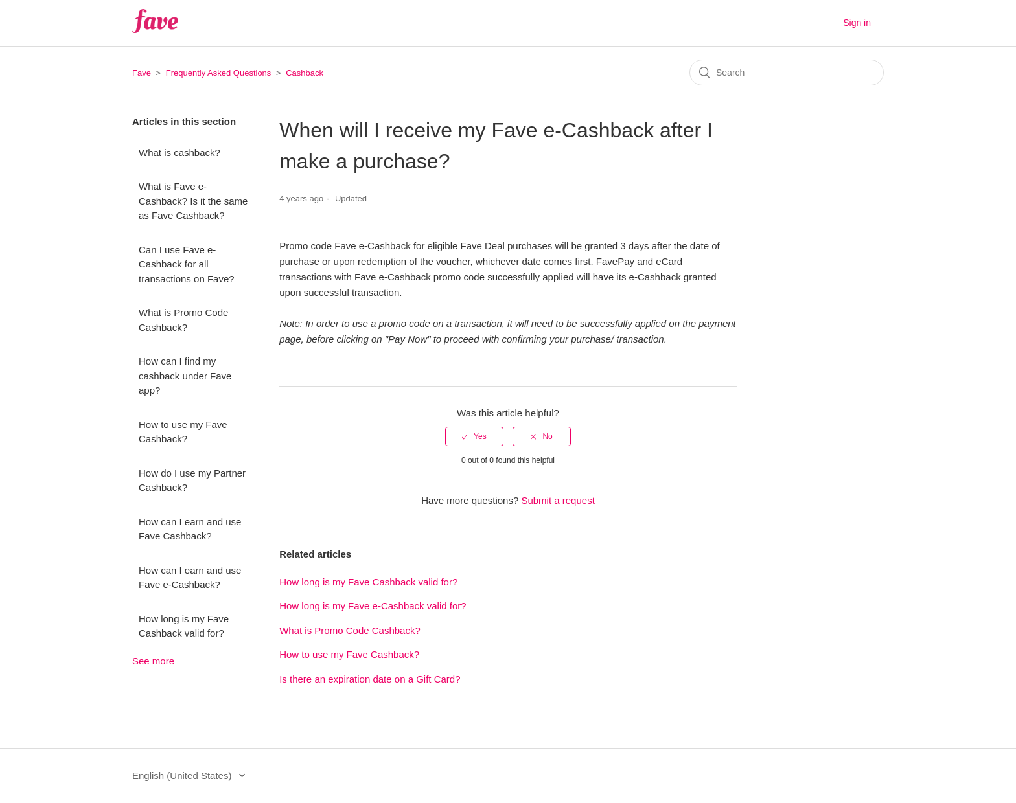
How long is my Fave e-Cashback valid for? (372, 605)
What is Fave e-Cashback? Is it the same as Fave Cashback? (193, 201)
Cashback (304, 73)
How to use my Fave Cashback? (183, 432)
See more (153, 660)
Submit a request (557, 500)
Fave (141, 73)
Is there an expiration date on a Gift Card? (369, 678)
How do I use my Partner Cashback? (192, 480)
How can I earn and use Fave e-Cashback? (190, 578)
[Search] (786, 72)
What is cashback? (179, 152)
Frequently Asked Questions (218, 73)
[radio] (474, 436)
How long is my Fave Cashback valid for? (184, 626)
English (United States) (183, 775)
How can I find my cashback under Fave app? (185, 376)
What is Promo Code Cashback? (183, 320)
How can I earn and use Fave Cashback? (190, 529)
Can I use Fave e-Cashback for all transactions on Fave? (187, 264)
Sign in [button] (857, 22)
